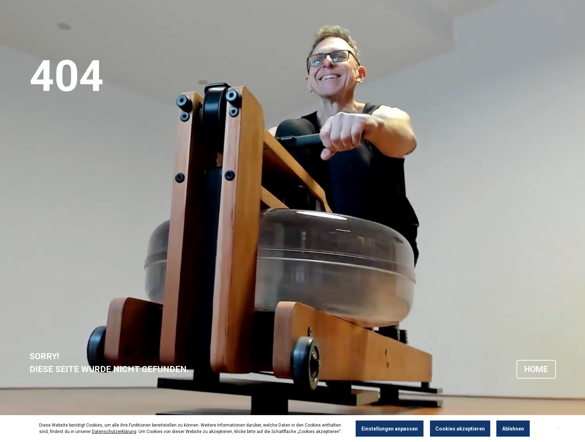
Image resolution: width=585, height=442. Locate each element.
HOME (535, 369)
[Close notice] (557, 428)
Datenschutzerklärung (114, 431)
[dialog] (292, 428)
